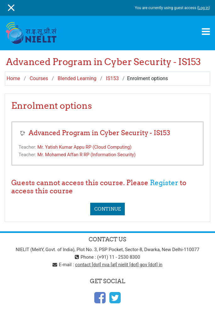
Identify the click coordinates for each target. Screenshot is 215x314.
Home (13, 78)
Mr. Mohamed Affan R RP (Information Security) (86, 154)
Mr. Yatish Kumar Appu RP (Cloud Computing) (84, 147)
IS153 (112, 78)
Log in (203, 8)
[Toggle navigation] (205, 31)
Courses (39, 78)
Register (164, 182)
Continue (107, 209)
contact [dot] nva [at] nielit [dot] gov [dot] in (119, 264)
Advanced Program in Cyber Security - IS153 (99, 133)
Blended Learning (77, 78)
